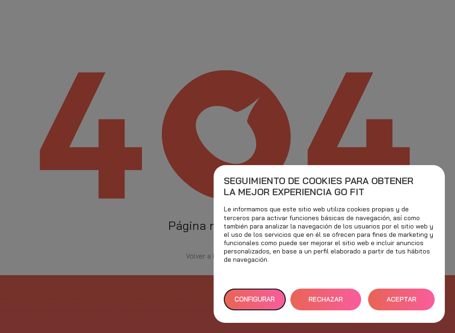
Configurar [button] (254, 299)
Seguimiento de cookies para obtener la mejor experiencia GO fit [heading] (318, 186)
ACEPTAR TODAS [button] (401, 302)
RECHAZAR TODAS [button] (325, 302)
